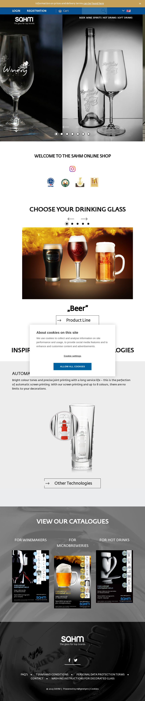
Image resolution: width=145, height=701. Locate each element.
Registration (36, 11)
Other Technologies (73, 483)
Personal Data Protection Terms (100, 674)
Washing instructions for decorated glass (83, 678)
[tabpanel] (72, 77)
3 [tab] (67, 134)
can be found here (93, 3)
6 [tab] (83, 134)
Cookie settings (53, 361)
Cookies (94, 689)
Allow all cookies (91, 361)
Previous (66, 127)
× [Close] (140, 4)
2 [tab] (61, 134)
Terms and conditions (52, 674)
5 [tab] (78, 134)
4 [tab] (72, 134)
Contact (37, 678)
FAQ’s (24, 674)
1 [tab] (56, 134)
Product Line (78, 320)
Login (16, 11)
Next (79, 127)
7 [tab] (88, 134)
